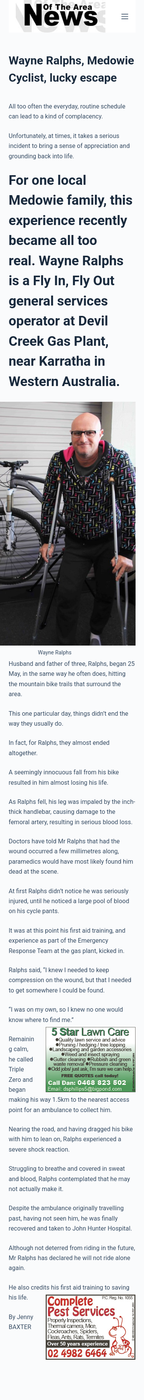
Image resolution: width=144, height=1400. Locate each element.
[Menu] (124, 16)
